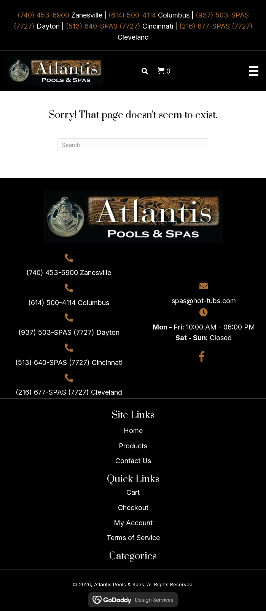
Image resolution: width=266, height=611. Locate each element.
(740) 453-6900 (43, 15)
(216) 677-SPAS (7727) (216, 26)
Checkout (133, 508)
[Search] (133, 144)
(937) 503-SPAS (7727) (56, 332)
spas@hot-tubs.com (204, 301)
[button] (201, 357)
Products (133, 446)
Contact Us (133, 461)
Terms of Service (133, 538)
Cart (133, 492)
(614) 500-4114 (132, 15)
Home (133, 431)
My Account (133, 523)
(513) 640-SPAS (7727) (103, 26)
